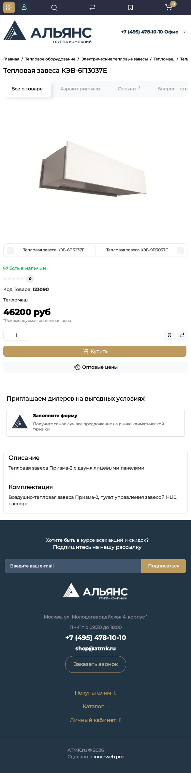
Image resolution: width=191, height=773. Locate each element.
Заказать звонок (96, 664)
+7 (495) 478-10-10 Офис (149, 32)
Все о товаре (27, 89)
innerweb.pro (109, 757)
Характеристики (80, 89)
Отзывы (129, 88)
